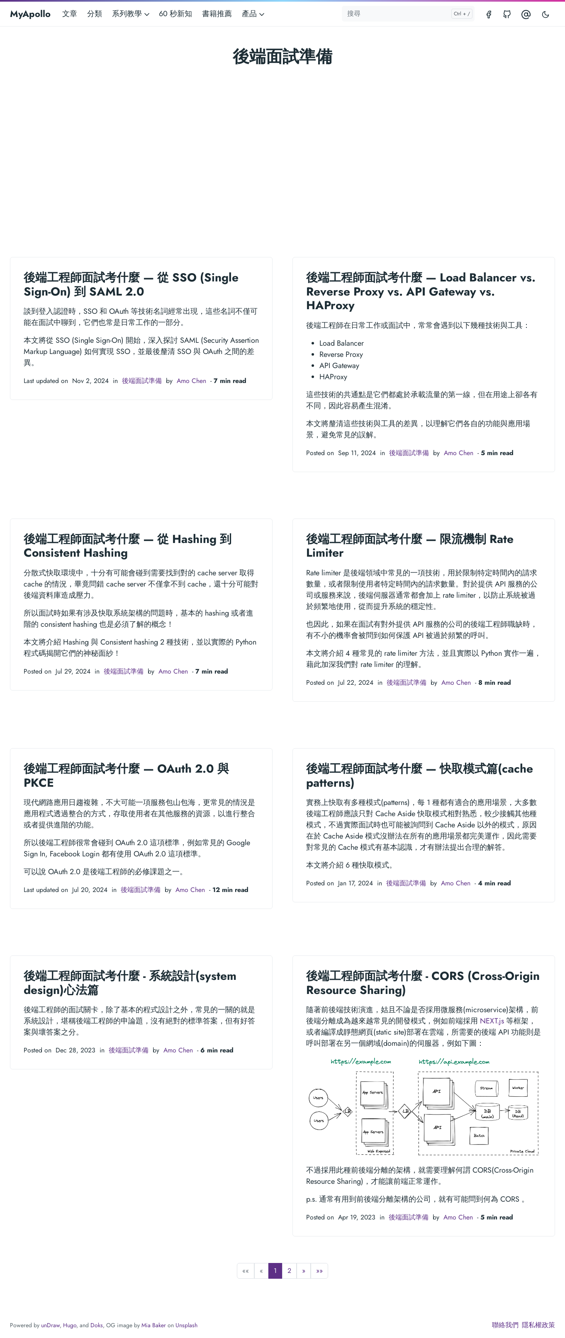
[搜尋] (408, 14)
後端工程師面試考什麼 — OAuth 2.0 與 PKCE (126, 775)
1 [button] (275, 1270)
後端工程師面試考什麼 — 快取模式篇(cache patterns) (419, 775)
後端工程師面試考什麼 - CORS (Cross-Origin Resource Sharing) (423, 983)
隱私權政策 (538, 1325)
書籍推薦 (217, 13)
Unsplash (186, 1325)
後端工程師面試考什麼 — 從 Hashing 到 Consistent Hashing (127, 546)
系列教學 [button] (131, 13)
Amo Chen (191, 380)
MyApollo (30, 13)
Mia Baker (153, 1325)
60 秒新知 (175, 13)
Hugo (69, 1325)
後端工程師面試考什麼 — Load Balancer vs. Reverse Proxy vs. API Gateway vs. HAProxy (421, 291)
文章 (69, 13)
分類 (94, 13)
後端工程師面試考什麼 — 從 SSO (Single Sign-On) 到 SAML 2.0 (131, 284)
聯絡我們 (505, 1325)
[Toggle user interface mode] (545, 14)
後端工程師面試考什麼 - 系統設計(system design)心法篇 (130, 983)
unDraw (50, 1325)
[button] (304, 1271)
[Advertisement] (282, 147)
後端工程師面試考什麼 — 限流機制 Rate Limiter (410, 546)
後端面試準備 (142, 380)
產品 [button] (254, 13)
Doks (96, 1325)
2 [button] (289, 1270)
